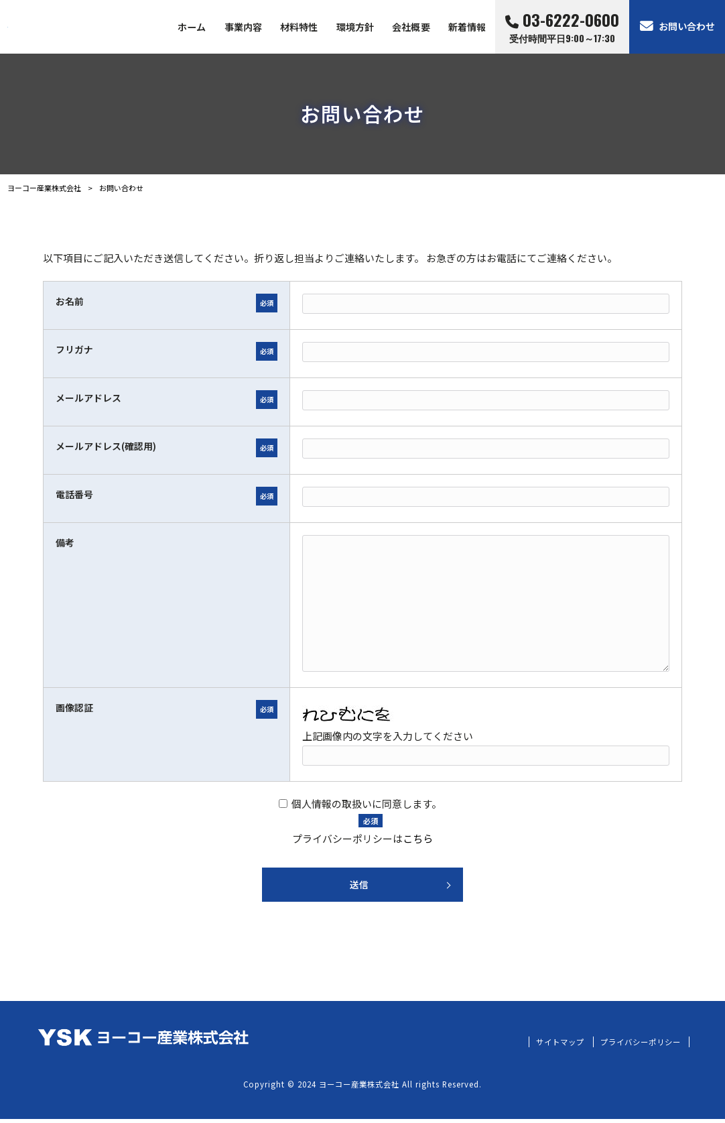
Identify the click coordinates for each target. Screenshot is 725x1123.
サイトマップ (551, 1046)
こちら (418, 838)
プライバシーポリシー (637, 1046)
